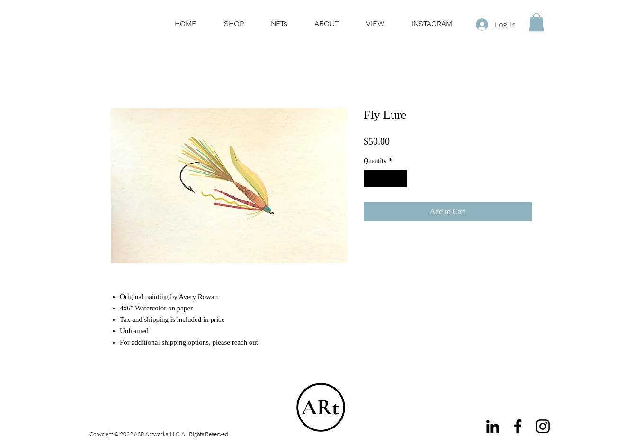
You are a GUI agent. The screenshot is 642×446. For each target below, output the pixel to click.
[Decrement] (371, 178)
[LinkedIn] (492, 426)
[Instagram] (543, 426)
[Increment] (400, 178)
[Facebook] (517, 426)
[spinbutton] (385, 178)
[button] (536, 22)
